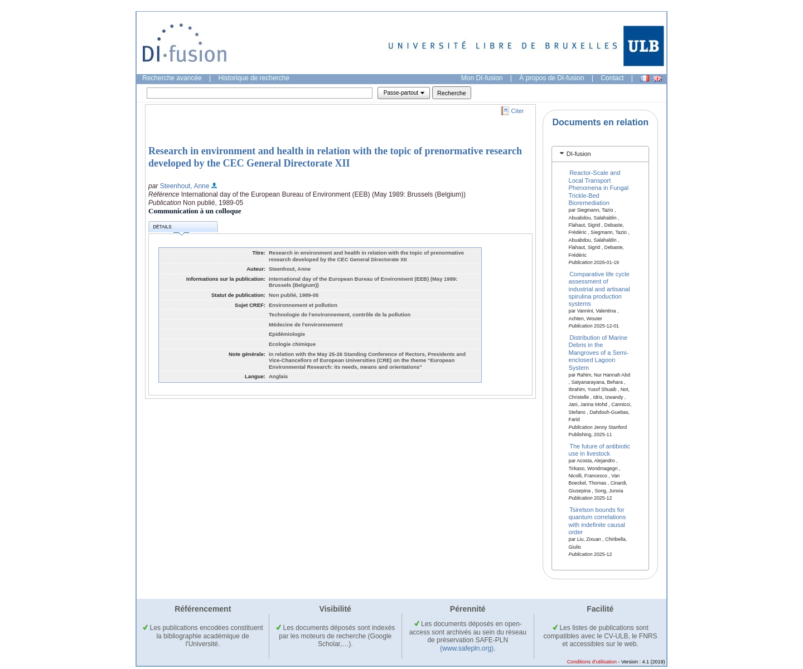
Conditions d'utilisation (592, 662)
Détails (170, 228)
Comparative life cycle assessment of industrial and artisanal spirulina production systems (599, 288)
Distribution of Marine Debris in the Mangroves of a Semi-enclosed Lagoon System (599, 352)
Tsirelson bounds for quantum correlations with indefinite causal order (597, 520)
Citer (517, 111)
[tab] (600, 154)
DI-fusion (579, 153)
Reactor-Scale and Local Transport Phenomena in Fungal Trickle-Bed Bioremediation (599, 187)
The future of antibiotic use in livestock (599, 449)
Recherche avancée (172, 78)
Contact (612, 78)
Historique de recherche (254, 78)
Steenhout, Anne (185, 186)
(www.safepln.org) (467, 648)
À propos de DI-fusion (551, 78)
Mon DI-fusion (482, 78)
